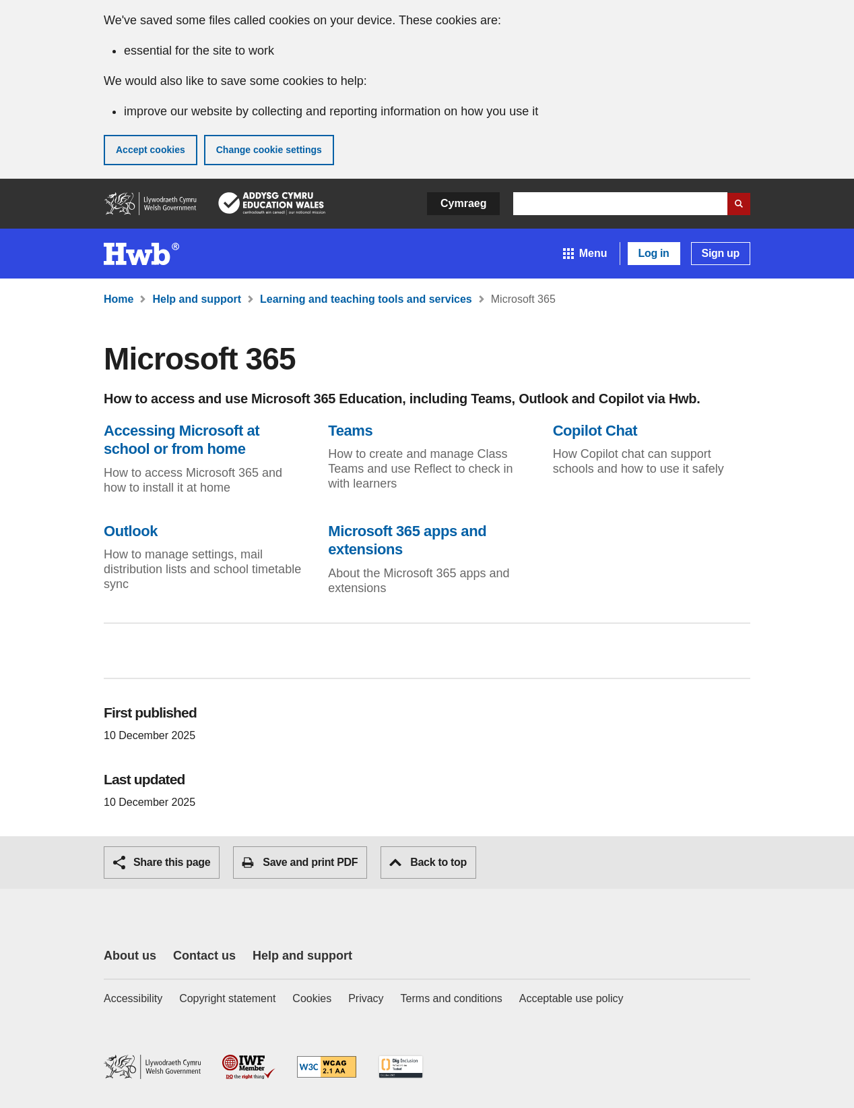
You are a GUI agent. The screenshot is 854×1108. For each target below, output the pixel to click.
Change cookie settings (269, 149)
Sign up (721, 253)
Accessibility (133, 998)
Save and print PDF (300, 862)
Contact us (204, 955)
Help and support (302, 955)
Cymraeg (463, 203)
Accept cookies (150, 149)
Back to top (428, 862)
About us (130, 955)
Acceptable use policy (571, 998)
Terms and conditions (451, 998)
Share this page (161, 862)
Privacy (365, 998)
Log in (653, 253)
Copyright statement (227, 998)
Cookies (311, 998)
